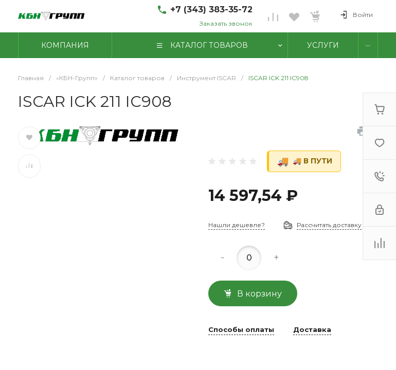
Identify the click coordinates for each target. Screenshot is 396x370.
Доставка (312, 330)
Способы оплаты (241, 330)
